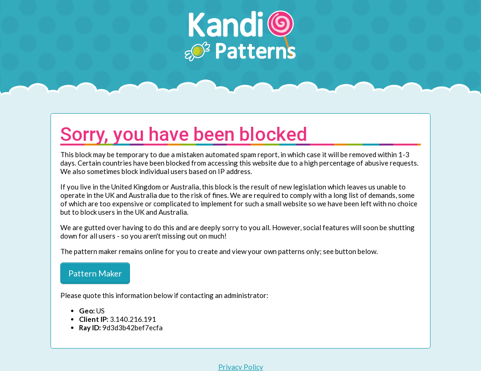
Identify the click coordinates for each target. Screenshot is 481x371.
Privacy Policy (240, 367)
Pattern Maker (95, 273)
